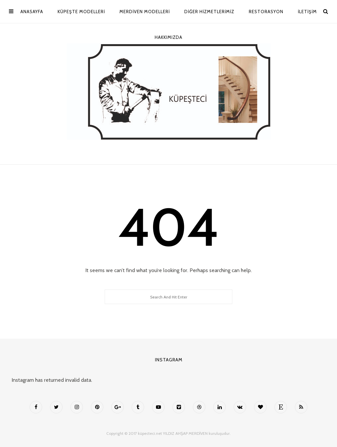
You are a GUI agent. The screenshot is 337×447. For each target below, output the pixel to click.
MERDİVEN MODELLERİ (144, 11)
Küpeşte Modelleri (81, 11)
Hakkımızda (168, 37)
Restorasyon (266, 11)
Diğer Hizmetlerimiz (209, 11)
